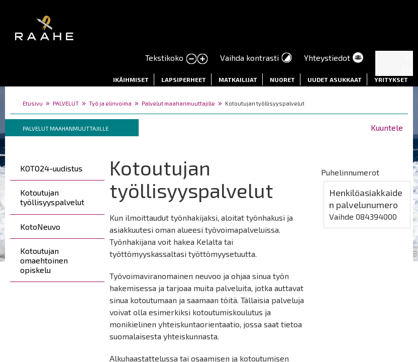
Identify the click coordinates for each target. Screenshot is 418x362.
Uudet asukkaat (334, 79)
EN (407, 69)
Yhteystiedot (327, 57)
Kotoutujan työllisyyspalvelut (52, 197)
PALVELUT (66, 103)
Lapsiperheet (183, 79)
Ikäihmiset (131, 79)
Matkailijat (238, 79)
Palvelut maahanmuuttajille (178, 103)
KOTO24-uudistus (51, 168)
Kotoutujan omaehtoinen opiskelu (44, 260)
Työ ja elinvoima (110, 103)
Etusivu (33, 103)
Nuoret (282, 79)
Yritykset (391, 79)
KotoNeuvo (40, 226)
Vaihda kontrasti (249, 57)
